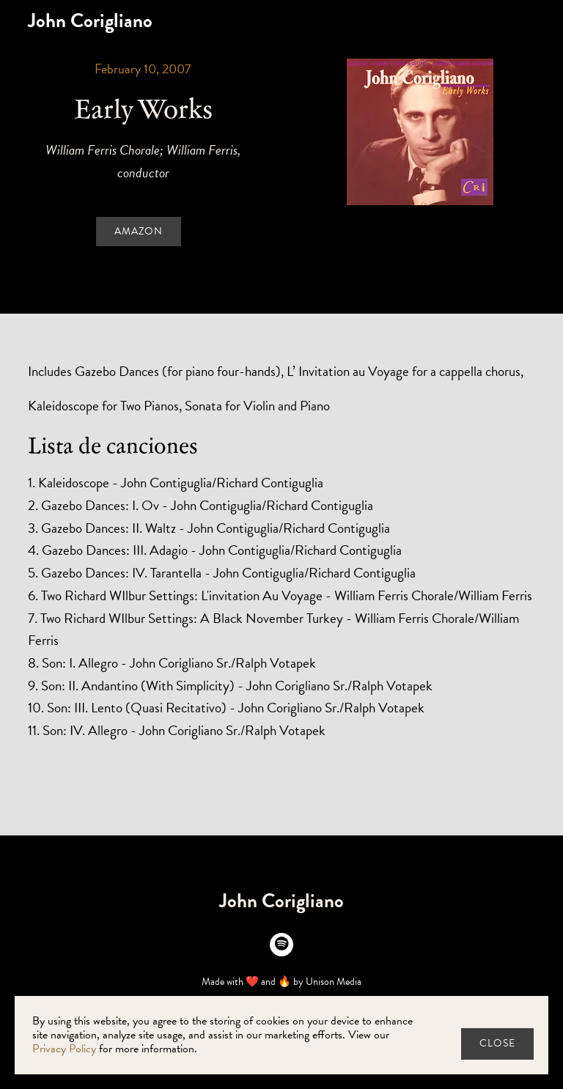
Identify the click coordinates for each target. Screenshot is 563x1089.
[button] (535, 20)
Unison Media (333, 981)
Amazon (138, 231)
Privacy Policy (64, 1048)
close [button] (497, 1043)
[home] (90, 21)
